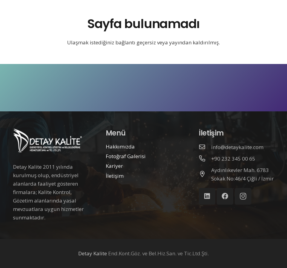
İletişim (115, 175)
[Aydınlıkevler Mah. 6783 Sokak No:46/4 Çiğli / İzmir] (205, 174)
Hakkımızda (120, 146)
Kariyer (114, 165)
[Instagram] (243, 196)
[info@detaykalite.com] (205, 147)
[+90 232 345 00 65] (205, 159)
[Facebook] (225, 196)
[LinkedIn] (207, 196)
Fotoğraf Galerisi (126, 156)
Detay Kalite (92, 253)
